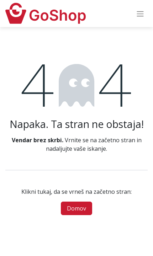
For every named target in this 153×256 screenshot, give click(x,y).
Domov (76, 208)
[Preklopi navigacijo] (140, 13)
